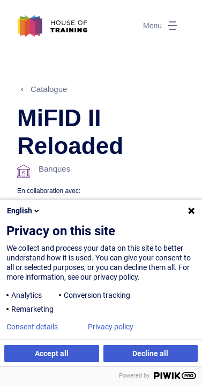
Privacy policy (110, 326)
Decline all (150, 353)
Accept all (52, 353)
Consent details (32, 326)
